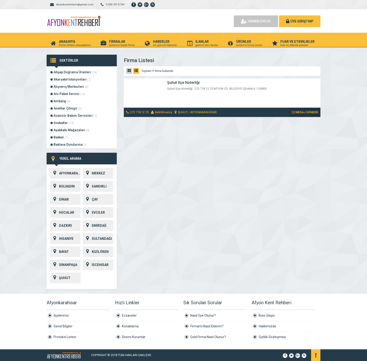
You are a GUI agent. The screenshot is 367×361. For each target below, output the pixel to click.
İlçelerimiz (61, 315)
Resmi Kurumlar (134, 337)
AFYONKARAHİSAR (65, 173)
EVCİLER (94, 212)
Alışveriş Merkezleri (69, 86)
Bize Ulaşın (267, 315)
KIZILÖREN (96, 251)
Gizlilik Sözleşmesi (272, 337)
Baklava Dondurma (68, 144)
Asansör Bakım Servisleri (73, 115)
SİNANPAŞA (63, 264)
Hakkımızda (267, 326)
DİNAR (59, 199)
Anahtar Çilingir (66, 108)
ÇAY (90, 199)
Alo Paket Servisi (67, 94)
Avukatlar (62, 123)
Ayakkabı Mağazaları (69, 130)
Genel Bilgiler (63, 326)
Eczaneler (129, 315)
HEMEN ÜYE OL (256, 21)
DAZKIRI (61, 225)
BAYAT (59, 251)
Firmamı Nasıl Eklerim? (207, 326)
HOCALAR (62, 212)
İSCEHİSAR (96, 264)
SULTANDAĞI (97, 238)
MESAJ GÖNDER (305, 112)
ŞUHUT (60, 278)
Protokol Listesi (65, 337)
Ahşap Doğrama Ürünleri (73, 72)
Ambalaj (60, 101)
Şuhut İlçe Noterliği (183, 82)
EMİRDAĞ (94, 225)
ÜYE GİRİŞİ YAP (299, 21)
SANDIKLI (94, 186)
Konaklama (130, 326)
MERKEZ (94, 173)
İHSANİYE (61, 238)
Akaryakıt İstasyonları (70, 79)
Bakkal (59, 137)
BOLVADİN (62, 186)
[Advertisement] (176, 21)
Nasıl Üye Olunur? (203, 315)
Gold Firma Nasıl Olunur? (208, 337)
